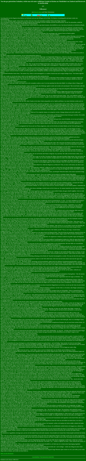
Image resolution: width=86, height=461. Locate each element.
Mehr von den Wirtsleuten (7, 453)
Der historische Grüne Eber (47, 457)
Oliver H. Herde (38, 12)
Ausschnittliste (35, 457)
